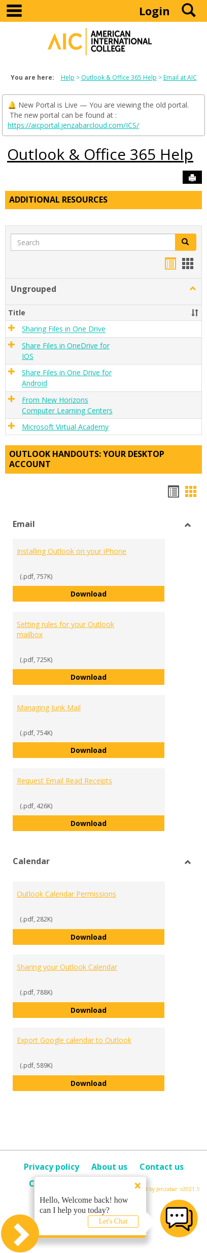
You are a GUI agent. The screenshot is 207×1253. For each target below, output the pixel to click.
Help (68, 77)
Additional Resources (58, 199)
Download (118, 593)
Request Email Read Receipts (64, 780)
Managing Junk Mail (49, 707)
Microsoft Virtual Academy (65, 427)
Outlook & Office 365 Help (119, 77)
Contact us (162, 1166)
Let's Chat (113, 1221)
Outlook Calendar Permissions (66, 894)
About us (109, 1166)
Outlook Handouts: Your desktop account (86, 459)
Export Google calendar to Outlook (74, 1040)
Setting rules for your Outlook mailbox (65, 629)
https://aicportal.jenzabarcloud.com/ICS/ (73, 125)
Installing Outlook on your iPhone (71, 551)
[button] (192, 289)
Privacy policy (51, 1166)
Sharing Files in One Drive (64, 329)
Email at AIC (180, 77)
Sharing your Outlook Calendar (67, 967)
